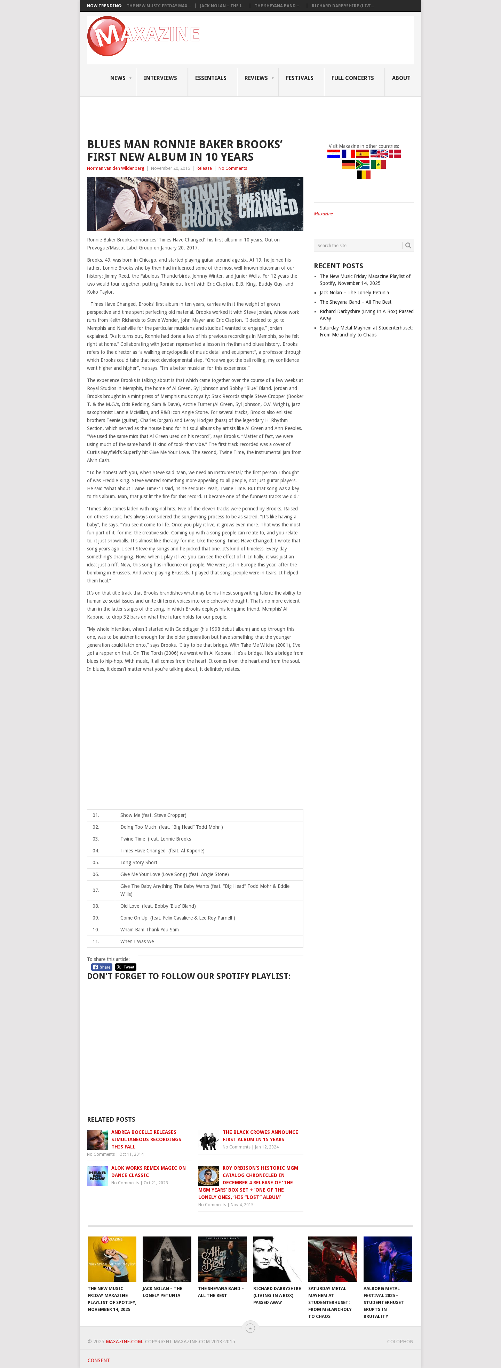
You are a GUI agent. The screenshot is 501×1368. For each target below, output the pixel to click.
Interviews (160, 78)
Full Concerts (353, 78)
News (118, 78)
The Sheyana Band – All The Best (355, 302)
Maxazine (323, 213)
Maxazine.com (124, 1341)
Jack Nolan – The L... (222, 5)
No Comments (232, 168)
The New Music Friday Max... (159, 5)
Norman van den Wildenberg (115, 168)
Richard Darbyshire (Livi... (343, 5)
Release (204, 168)
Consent (99, 1360)
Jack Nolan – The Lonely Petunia (354, 292)
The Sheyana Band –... (278, 5)
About (401, 78)
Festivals (299, 78)
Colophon (400, 1341)
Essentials (210, 78)
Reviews (256, 78)
